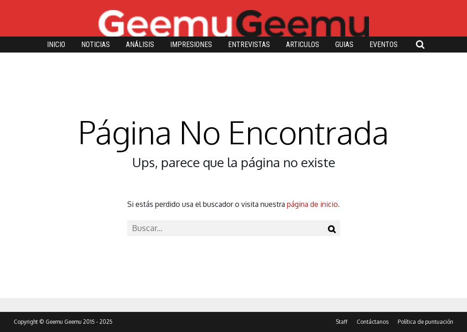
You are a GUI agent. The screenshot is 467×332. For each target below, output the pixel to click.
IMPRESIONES (191, 44)
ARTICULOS (302, 44)
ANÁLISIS (140, 44)
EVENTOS (383, 44)
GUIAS (344, 44)
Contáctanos (373, 321)
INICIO (56, 44)
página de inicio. (313, 204)
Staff (342, 321)
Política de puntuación (425, 321)
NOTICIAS (95, 44)
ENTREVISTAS (249, 44)
